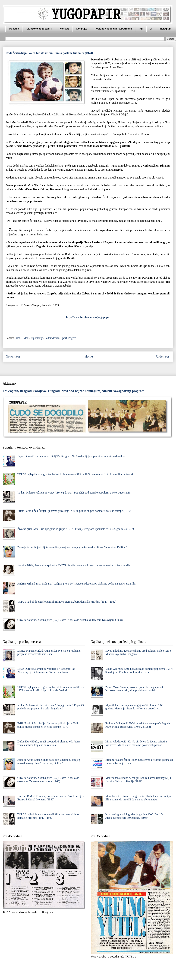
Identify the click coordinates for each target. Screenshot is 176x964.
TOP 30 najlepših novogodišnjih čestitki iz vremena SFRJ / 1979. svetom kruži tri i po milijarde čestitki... (76, 474)
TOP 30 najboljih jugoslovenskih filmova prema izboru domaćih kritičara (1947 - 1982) (66, 601)
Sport (64, 337)
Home (88, 356)
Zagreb (72, 337)
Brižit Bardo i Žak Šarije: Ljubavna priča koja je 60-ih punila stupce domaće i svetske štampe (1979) (74, 510)
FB (141, 28)
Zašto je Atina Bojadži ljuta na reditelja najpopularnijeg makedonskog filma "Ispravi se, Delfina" (72, 547)
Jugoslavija (37, 337)
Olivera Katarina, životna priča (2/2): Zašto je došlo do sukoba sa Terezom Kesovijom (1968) (69, 619)
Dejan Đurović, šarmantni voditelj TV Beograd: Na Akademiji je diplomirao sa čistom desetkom (71, 456)
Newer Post (13, 356)
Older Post (163, 356)
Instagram (165, 28)
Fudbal (25, 337)
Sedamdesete (52, 337)
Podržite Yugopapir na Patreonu (113, 28)
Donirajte (81, 28)
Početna (14, 28)
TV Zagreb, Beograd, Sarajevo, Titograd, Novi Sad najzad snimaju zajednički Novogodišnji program (73, 391)
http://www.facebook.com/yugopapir (88, 317)
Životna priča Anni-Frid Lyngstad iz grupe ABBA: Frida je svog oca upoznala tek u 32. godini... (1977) (75, 528)
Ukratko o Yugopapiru (39, 28)
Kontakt (64, 28)
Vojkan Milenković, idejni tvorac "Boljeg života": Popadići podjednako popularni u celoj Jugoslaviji (73, 492)
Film (17, 337)
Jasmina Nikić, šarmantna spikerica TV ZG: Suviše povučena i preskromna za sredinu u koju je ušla (73, 565)
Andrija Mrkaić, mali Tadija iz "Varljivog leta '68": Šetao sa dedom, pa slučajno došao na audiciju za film (76, 583)
